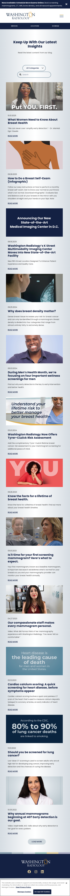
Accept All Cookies (42, 892)
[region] (35, 887)
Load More (37, 841)
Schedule (55, 26)
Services (14, 26)
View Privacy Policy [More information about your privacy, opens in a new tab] (23, 887)
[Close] (66, 883)
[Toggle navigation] (61, 16)
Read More (13, 136)
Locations (35, 26)
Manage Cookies (24, 892)
